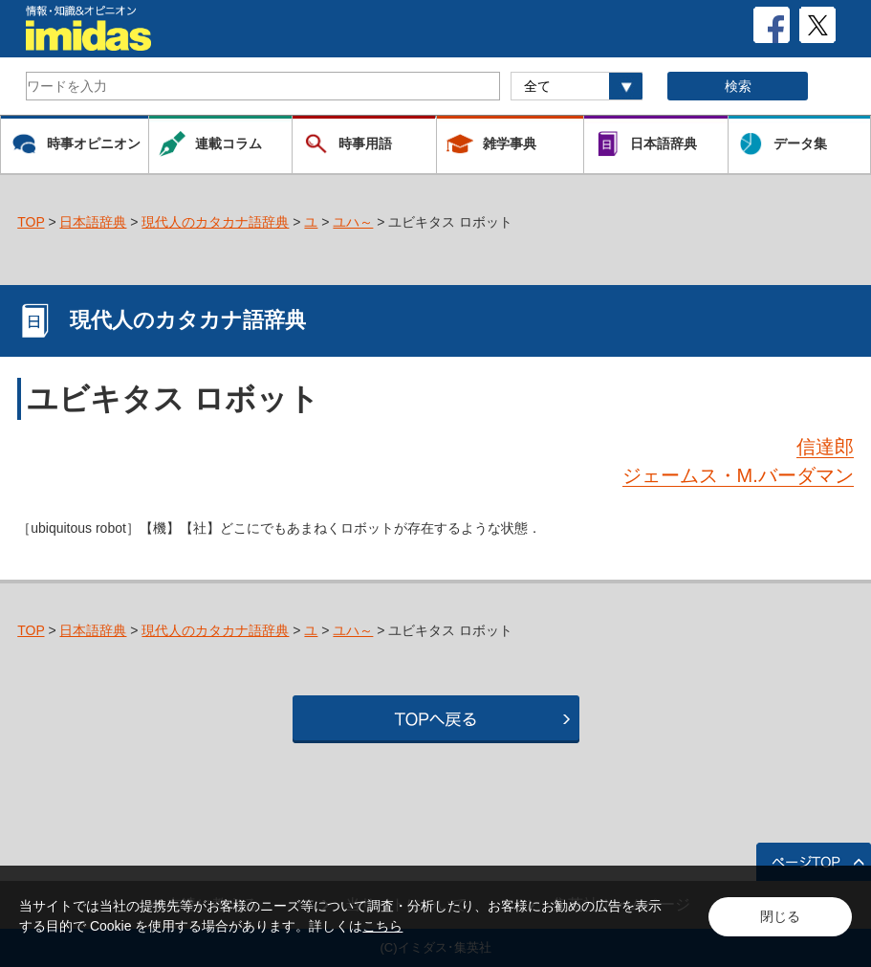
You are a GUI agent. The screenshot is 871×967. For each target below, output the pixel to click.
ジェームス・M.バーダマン (738, 475)
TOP (30, 222)
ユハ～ (353, 222)
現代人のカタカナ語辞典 (215, 222)
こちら (382, 926)
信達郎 (825, 446)
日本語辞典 (92, 222)
